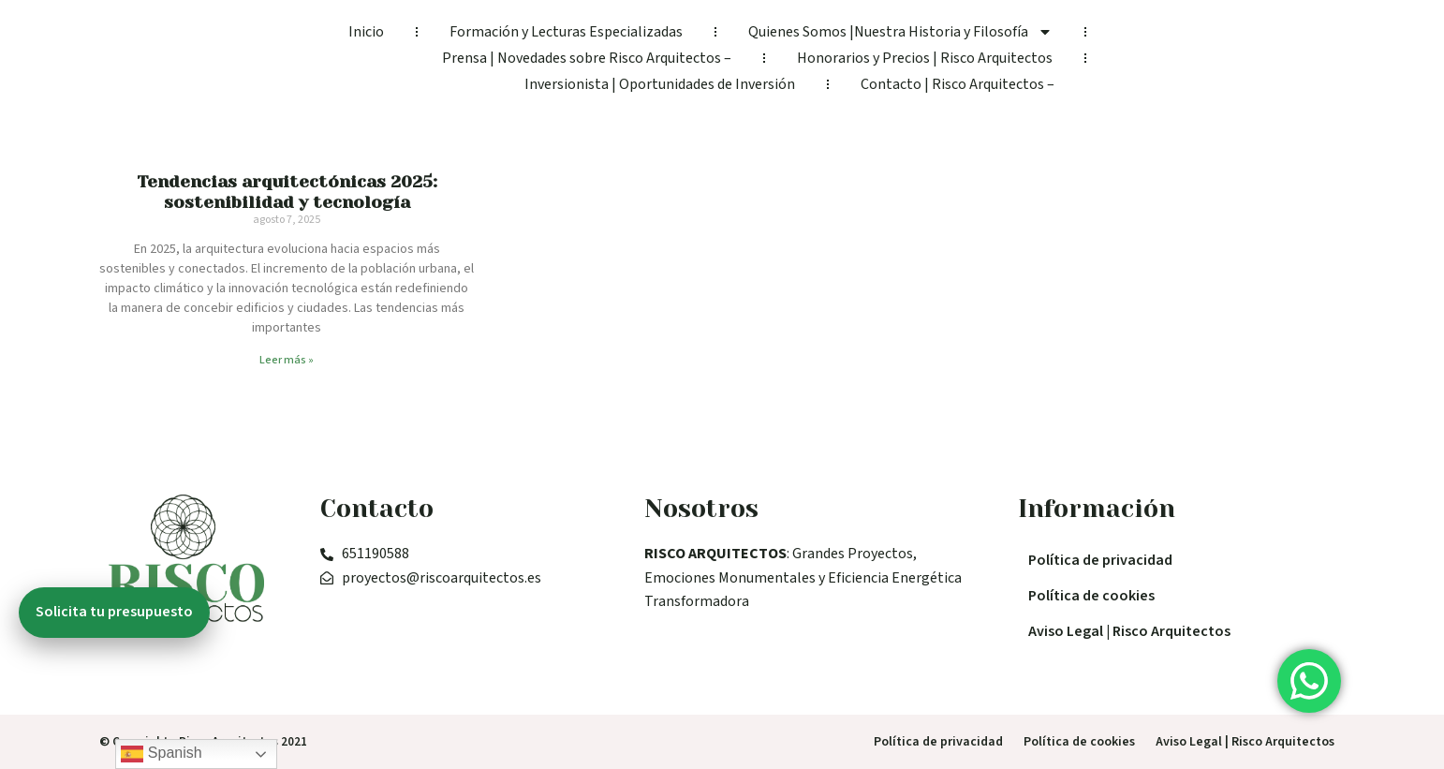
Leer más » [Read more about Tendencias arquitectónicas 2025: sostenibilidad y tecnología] (286, 360)
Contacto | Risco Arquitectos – (957, 84)
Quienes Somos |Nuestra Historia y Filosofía (900, 32)
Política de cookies (1091, 595)
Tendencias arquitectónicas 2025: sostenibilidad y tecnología (287, 192)
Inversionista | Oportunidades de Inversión (659, 84)
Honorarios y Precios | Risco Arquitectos (925, 58)
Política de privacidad (1100, 560)
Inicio (366, 32)
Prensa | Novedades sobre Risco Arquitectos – (586, 58)
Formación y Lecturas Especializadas (566, 32)
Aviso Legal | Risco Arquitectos (1129, 631)
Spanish (161, 754)
